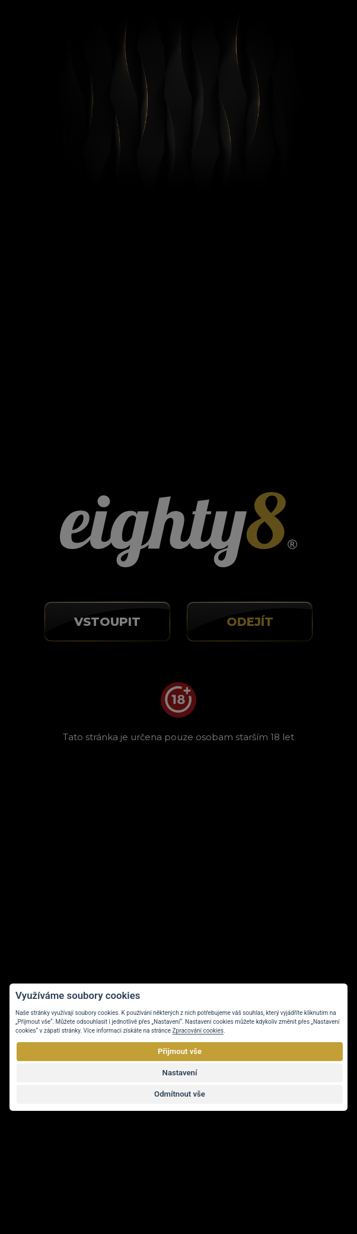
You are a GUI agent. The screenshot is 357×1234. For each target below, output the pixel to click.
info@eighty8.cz (66, 507)
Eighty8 (304, 1188)
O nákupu (47, 809)
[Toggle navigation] (314, 31)
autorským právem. (253, 1164)
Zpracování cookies (198, 1030)
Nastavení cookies (65, 913)
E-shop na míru (185, 1188)
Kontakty (46, 896)
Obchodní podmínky (69, 861)
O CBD (41, 826)
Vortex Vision (76, 1188)
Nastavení (179, 1072)
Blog (37, 843)
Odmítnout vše (179, 1094)
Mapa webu (51, 931)
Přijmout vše (180, 1051)
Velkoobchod (54, 878)
